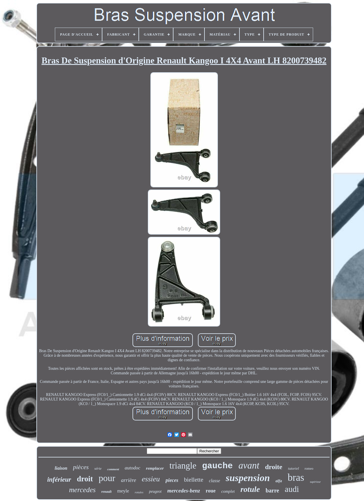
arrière (128, 480)
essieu (151, 479)
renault (106, 492)
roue (211, 491)
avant (249, 465)
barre (272, 490)
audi (292, 489)
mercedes (82, 490)
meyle (123, 491)
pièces (81, 467)
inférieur (59, 479)
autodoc (132, 468)
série (98, 468)
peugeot (155, 491)
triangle (183, 466)
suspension (248, 478)
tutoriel (293, 468)
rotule (250, 489)
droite (273, 467)
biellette (193, 479)
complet (228, 491)
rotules (139, 492)
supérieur (315, 481)
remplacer (155, 468)
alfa (279, 481)
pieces (172, 480)
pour (107, 478)
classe (214, 480)
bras (296, 477)
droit (85, 479)
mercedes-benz (183, 491)
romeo (309, 469)
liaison (61, 468)
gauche (217, 466)
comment (113, 469)
